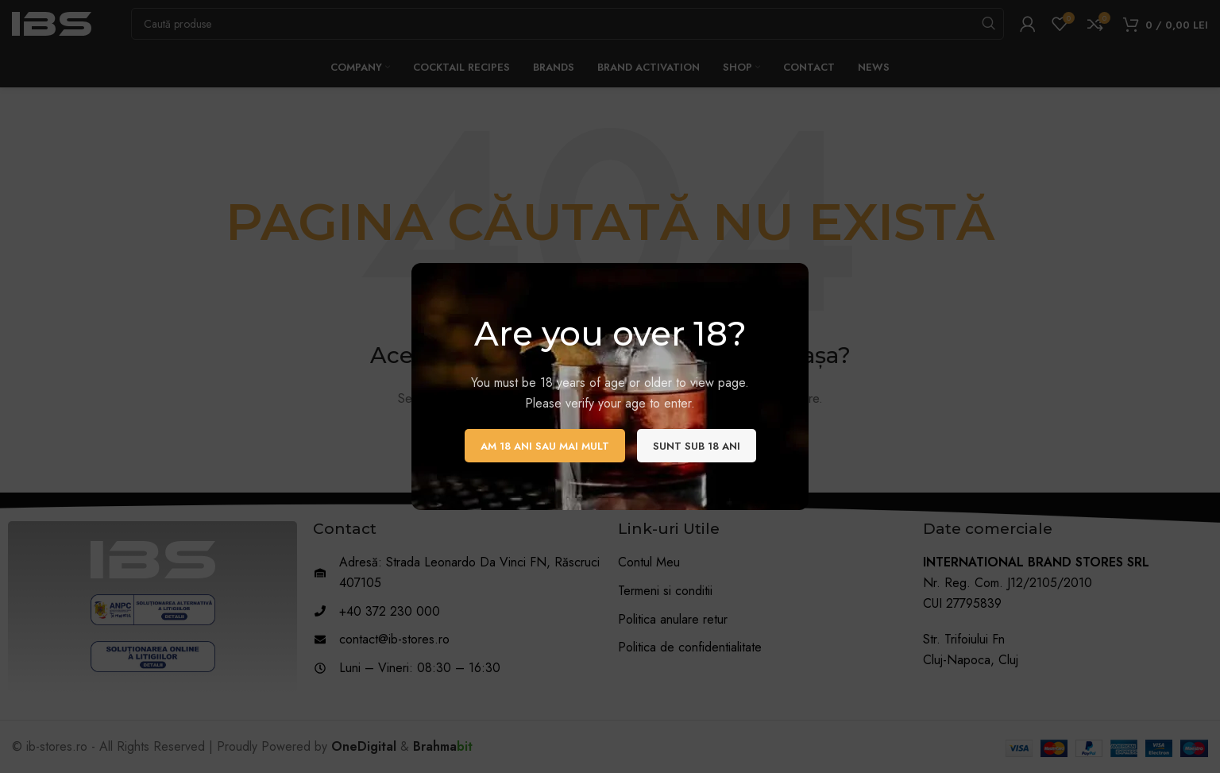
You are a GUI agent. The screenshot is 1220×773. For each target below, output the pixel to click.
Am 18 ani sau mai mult (545, 446)
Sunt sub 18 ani (696, 446)
